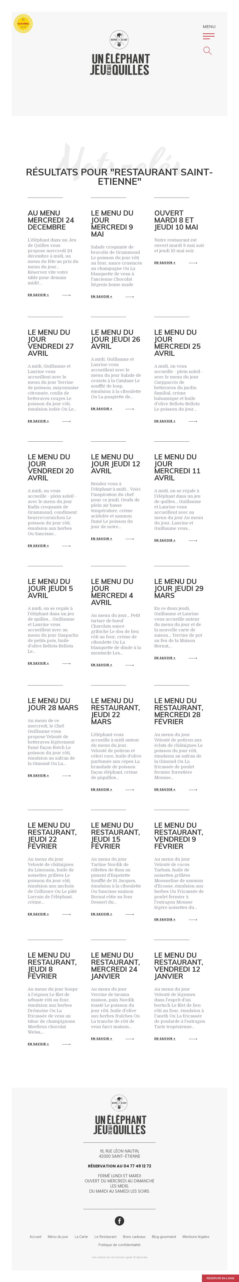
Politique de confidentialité (119, 1245)
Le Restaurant (105, 1237)
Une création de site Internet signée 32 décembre (120, 1257)
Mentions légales (196, 1237)
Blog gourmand (164, 1237)
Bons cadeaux (134, 1237)
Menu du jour (58, 1237)
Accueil (35, 1237)
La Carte (81, 1237)
